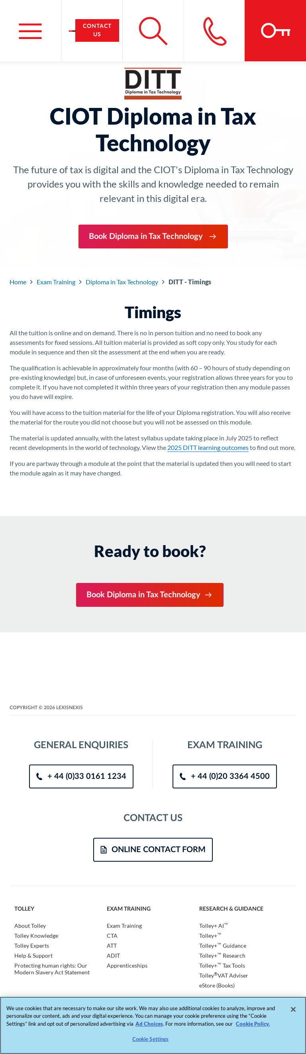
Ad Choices (149, 1024)
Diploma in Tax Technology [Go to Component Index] (122, 281)
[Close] (293, 1009)
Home (18, 281)
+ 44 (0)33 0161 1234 (81, 776)
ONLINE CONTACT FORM (153, 849)
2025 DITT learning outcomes (208, 447)
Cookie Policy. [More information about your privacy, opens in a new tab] (253, 1024)
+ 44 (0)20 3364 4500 (225, 776)
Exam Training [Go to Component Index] (56, 281)
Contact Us (97, 30)
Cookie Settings (150, 1039)
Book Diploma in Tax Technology (153, 236)
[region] (153, 1025)
